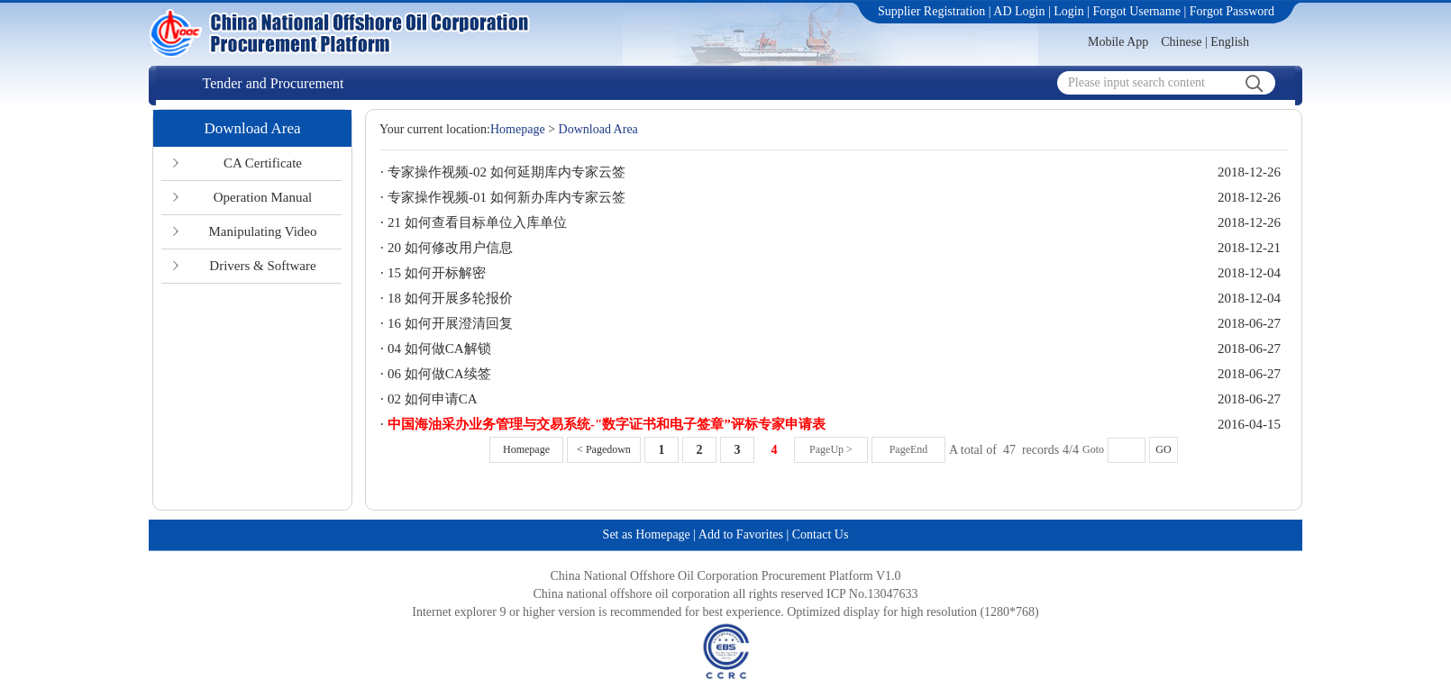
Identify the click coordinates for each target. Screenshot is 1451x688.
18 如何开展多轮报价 (450, 298)
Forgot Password (1232, 11)
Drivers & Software (262, 265)
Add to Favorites (740, 534)
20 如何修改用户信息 (450, 247)
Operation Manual (263, 197)
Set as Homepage (646, 534)
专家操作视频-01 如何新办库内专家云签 (506, 197)
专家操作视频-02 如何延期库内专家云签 (506, 172)
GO (1163, 449)
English (1229, 42)
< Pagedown (604, 449)
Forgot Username (1137, 11)
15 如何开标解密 (437, 273)
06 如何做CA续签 (439, 374)
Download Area (252, 128)
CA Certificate (263, 163)
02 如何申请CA (433, 399)
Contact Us (820, 534)
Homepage (517, 129)
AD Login (1019, 11)
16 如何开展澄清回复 (450, 323)
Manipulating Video (262, 231)
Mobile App (1118, 42)
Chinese (1181, 42)
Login (1068, 11)
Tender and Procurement (272, 83)
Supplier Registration (931, 11)
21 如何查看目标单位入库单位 (477, 222)
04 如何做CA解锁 (439, 348)
